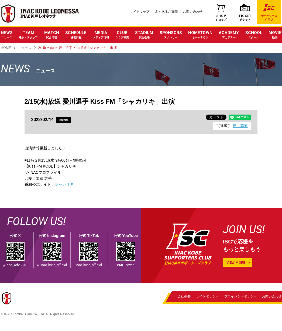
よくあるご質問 (166, 12)
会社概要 (184, 296)
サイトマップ (139, 12)
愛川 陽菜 (240, 126)
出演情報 (64, 119)
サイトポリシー (207, 296)
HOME (6, 48)
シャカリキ (64, 184)
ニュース (24, 48)
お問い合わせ (192, 12)
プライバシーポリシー (240, 296)
